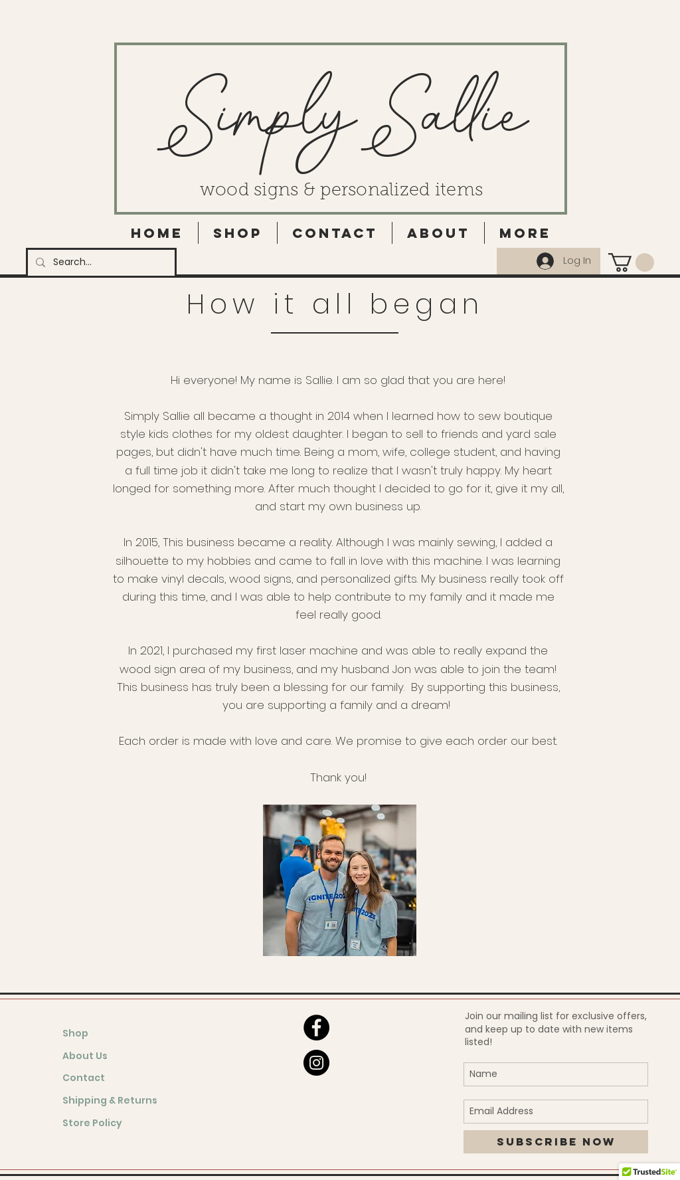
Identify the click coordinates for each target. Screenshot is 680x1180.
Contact (83, 1077)
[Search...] (100, 263)
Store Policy (92, 1123)
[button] (631, 262)
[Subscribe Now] (556, 1141)
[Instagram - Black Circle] (316, 1063)
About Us (85, 1055)
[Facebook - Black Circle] (316, 1027)
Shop (75, 1033)
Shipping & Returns (109, 1100)
